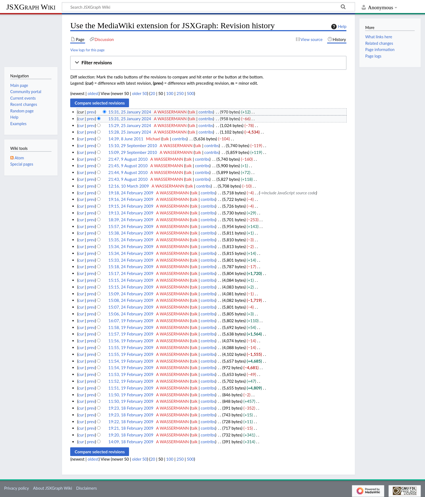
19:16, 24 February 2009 (130, 199)
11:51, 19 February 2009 (130, 387)
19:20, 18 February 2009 (130, 434)
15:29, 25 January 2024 (129, 125)
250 (179, 93)
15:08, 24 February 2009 (130, 300)
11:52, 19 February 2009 (130, 381)
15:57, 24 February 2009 (130, 226)
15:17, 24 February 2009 (130, 273)
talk (192, 111)
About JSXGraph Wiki (52, 488)
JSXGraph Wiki (30, 7)
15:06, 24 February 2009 (130, 313)
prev (91, 111)
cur (81, 118)
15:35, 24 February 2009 (130, 239)
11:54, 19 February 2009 (130, 361)
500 (190, 93)
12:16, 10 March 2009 (128, 185)
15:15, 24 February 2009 (130, 280)
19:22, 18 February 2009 (130, 421)
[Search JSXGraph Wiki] (208, 6)
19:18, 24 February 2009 (130, 192)
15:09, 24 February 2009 (130, 293)
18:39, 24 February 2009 (130, 219)
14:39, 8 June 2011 (125, 138)
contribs (205, 111)
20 (152, 93)
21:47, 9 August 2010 (128, 159)
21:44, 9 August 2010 (128, 172)
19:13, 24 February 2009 (130, 212)
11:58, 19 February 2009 (130, 327)
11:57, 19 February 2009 (130, 333)
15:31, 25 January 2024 (129, 111)
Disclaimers (86, 488)
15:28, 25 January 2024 (129, 131)
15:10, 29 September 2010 (132, 145)
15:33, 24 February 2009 (130, 260)
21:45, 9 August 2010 (128, 165)
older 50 (139, 93)
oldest (93, 93)
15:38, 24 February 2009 (130, 232)
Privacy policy (16, 488)
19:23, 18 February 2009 (130, 408)
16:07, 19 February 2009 (130, 320)
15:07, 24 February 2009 (130, 307)
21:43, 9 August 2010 (128, 179)
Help (338, 26)
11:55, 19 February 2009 (130, 347)
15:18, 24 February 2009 (130, 266)
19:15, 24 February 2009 (130, 206)
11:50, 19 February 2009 (130, 394)
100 (169, 93)
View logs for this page (87, 50)
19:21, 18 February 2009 (130, 428)
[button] (208, 62)
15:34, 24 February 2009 (130, 246)
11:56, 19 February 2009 (130, 340)
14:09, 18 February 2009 (130, 441)
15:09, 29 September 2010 (132, 152)
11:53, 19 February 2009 (130, 374)
